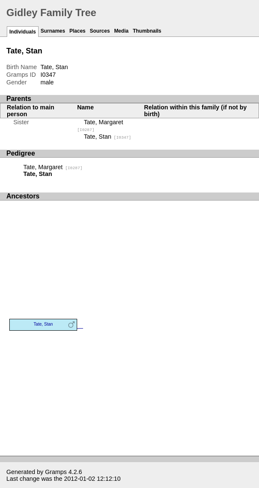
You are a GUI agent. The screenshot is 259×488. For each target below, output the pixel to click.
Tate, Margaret (53, 167)
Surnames (53, 31)
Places (78, 31)
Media (121, 31)
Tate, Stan (107, 136)
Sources (100, 31)
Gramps (56, 471)
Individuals (22, 32)
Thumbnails (147, 31)
